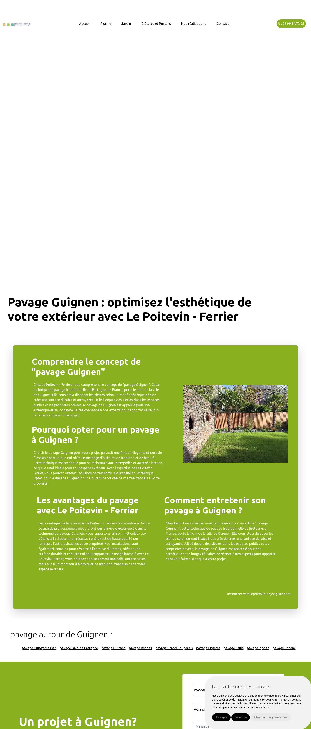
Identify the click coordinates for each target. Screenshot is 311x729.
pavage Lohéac (284, 648)
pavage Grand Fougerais (174, 648)
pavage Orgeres (208, 648)
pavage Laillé (234, 648)
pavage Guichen (113, 648)
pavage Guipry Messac (39, 648)
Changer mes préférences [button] (270, 717)
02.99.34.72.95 (291, 24)
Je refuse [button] (241, 717)
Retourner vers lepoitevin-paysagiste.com (259, 594)
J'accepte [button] (221, 717)
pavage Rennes (140, 648)
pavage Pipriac (258, 648)
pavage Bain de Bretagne (79, 648)
